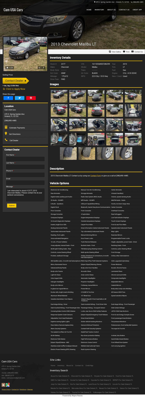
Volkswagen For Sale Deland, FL (104, 392)
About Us (69, 366)
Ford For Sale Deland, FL (124, 376)
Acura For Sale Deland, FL (60, 376)
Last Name (10, 163)
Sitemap (30, 389)
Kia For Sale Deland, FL (78, 384)
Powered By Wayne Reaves (73, 396)
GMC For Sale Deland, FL (60, 380)
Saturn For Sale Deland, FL (129, 388)
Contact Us (15, 389)
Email (8, 179)
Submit (11, 205)
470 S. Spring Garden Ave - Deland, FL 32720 (112, 2)
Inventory (60, 366)
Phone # (10, 171)
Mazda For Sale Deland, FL (60, 388)
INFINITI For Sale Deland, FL (123, 380)
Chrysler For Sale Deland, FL (104, 376)
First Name (10, 155)
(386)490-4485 (138, 2)
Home (53, 366)
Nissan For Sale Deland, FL (108, 388)
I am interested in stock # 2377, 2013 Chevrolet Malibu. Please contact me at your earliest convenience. (25, 195)
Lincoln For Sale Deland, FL (122, 384)
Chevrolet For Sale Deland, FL (81, 376)
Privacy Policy (6, 389)
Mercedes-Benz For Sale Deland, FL (85, 388)
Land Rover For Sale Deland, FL (99, 384)
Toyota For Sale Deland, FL (81, 392)
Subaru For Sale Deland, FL (60, 392)
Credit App (89, 366)
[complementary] (138, 390)
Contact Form (95, 176)
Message (10, 187)
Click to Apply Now (14, 89)
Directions (23, 389)
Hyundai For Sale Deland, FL (101, 380)
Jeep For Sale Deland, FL (60, 384)
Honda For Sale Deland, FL (79, 380)
